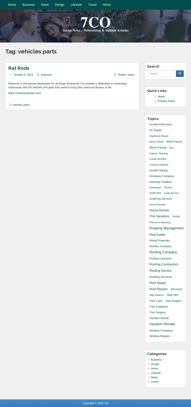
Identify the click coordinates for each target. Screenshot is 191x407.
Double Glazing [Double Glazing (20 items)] (158, 170)
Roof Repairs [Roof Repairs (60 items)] (158, 289)
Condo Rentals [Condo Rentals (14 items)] (157, 159)
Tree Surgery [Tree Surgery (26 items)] (157, 312)
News (45, 4)
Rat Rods (18, 68)
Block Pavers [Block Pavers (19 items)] (174, 141)
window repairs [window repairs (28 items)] (159, 336)
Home (12, 4)
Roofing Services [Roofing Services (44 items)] (160, 276)
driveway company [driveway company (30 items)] (161, 176)
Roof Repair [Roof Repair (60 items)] (157, 283)
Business (28, 4)
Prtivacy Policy (166, 101)
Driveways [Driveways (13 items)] (155, 187)
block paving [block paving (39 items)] (157, 147)
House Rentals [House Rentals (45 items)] (159, 210)
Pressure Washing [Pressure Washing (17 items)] (160, 222)
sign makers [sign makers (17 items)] (156, 295)
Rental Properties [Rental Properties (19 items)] (159, 240)
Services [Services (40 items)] (176, 289)
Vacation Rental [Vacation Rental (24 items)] (159, 318)
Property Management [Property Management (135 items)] (166, 228)
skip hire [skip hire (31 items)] (173, 294)
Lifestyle (76, 4)
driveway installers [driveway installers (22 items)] (160, 181)
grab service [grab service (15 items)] (171, 193)
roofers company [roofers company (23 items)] (160, 246)
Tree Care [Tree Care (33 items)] (155, 300)
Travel (92, 4)
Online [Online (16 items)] (176, 216)
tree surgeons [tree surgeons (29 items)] (158, 306)
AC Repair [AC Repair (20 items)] (155, 130)
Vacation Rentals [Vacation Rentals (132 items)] (162, 324)
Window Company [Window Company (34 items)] (161, 330)
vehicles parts (21, 104)
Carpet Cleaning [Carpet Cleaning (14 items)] (158, 153)
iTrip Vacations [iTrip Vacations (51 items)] (159, 216)
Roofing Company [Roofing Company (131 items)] (163, 252)
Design (60, 4)
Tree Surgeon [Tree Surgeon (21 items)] (173, 300)
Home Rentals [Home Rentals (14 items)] (157, 204)
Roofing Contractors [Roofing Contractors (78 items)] (163, 264)
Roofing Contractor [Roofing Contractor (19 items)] (160, 258)
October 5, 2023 (23, 74)
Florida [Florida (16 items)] (168, 187)
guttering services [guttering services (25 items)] (160, 198)
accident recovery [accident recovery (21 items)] (160, 124)
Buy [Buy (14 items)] (171, 147)
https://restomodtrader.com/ (24, 93)
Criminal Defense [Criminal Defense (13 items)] (159, 164)
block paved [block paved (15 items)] (156, 141)
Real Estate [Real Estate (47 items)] (157, 234)
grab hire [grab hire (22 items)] (155, 192)
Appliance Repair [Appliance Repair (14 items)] (159, 136)
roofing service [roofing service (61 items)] (160, 270)
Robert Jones (126, 74)
